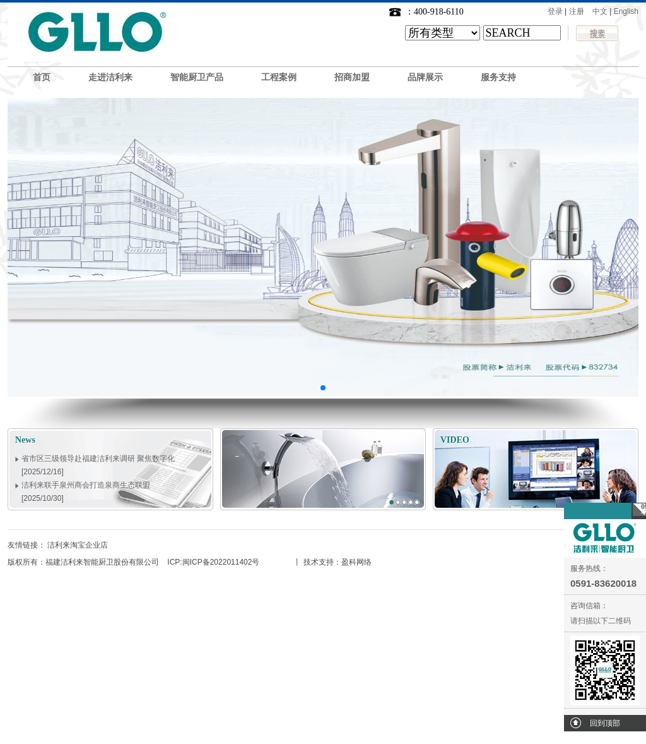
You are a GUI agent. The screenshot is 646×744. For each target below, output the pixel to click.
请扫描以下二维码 (600, 620)
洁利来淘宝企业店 (77, 545)
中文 (600, 11)
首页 (41, 77)
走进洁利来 (110, 77)
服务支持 (498, 77)
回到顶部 (605, 723)
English (626, 11)
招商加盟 (352, 77)
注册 (576, 11)
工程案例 (279, 77)
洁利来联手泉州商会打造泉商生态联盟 (85, 487)
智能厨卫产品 (196, 77)
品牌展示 (425, 77)
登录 (555, 11)
